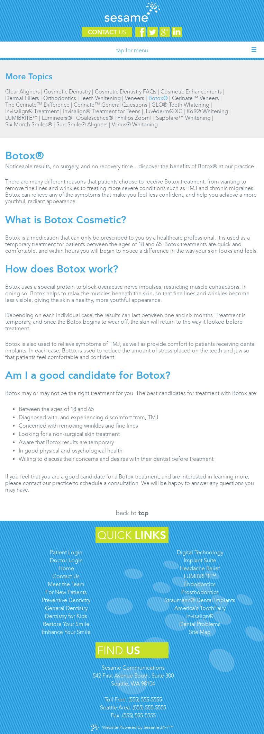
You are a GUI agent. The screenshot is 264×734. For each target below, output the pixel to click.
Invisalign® (199, 616)
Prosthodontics (200, 592)
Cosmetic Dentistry (67, 91)
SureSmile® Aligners (82, 124)
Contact (107, 32)
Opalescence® (94, 118)
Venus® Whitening (135, 124)
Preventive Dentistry (66, 600)
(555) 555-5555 (145, 699)
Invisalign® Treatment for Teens (101, 111)
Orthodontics (59, 98)
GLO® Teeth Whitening (180, 104)
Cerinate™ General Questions (110, 104)
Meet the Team (66, 584)
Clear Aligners (22, 91)
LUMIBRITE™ (21, 118)
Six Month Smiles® (28, 124)
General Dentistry (66, 608)
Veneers (134, 98)
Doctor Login (66, 560)
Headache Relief (200, 568)
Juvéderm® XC (163, 111)
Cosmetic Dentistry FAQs (125, 91)
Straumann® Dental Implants (199, 600)
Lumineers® (57, 118)
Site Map (200, 632)
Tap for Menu (132, 50)
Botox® (158, 98)
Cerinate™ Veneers (195, 98)
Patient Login (66, 552)
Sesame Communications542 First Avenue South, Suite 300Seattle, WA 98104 (133, 675)
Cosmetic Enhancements (191, 91)
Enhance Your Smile (66, 632)
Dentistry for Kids (66, 616)
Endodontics (200, 584)
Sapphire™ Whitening (183, 118)
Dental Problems (199, 624)
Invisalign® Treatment (32, 111)
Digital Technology (200, 552)
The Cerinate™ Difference (37, 104)
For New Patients (66, 592)
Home (66, 568)
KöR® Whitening (207, 111)
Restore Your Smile (66, 624)
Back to (132, 513)
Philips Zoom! (134, 118)
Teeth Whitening (100, 98)
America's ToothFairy (200, 608)
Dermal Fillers (22, 98)
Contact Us (66, 576)
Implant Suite (200, 560)
